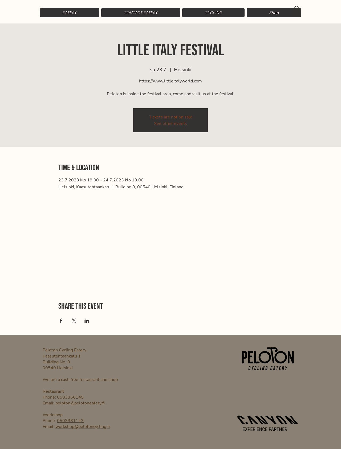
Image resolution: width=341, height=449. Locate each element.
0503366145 (70, 397)
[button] (213, 12)
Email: (49, 403)
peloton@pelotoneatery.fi (80, 403)
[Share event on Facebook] (60, 321)
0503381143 (70, 421)
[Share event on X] (73, 321)
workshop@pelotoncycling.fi (82, 427)
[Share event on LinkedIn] (87, 321)
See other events (170, 123)
